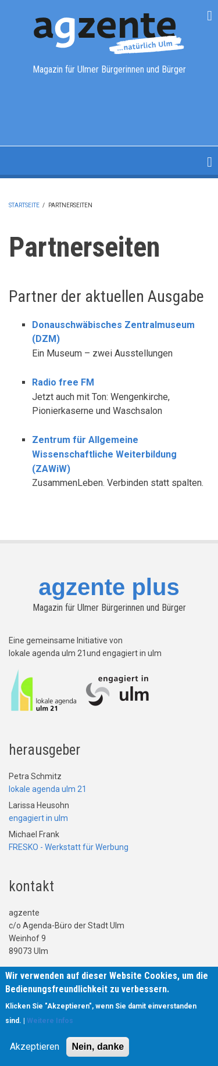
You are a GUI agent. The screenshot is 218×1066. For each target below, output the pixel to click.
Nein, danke (98, 1049)
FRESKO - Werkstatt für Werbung (68, 847)
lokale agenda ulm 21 (48, 789)
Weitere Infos (50, 1023)
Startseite (24, 205)
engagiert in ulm (38, 818)
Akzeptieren (34, 1048)
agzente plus (108, 587)
